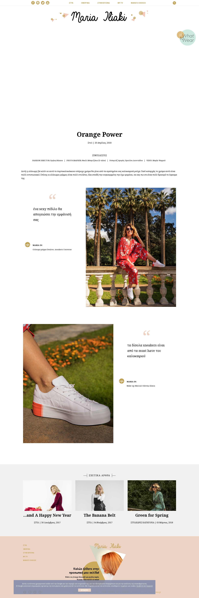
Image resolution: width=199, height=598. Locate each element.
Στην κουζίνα (28, 553)
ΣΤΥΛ (71, 3)
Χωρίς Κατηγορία (145, 523)
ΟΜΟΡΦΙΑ (85, 3)
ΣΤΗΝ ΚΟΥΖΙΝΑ (104, 3)
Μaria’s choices (138, 3)
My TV (25, 557)
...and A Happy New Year (47, 515)
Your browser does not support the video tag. (99, 75)
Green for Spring (151, 515)
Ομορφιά (26, 549)
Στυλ (90, 142)
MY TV (120, 3)
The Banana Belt (99, 515)
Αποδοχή (84, 590)
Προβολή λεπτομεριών (144, 586)
